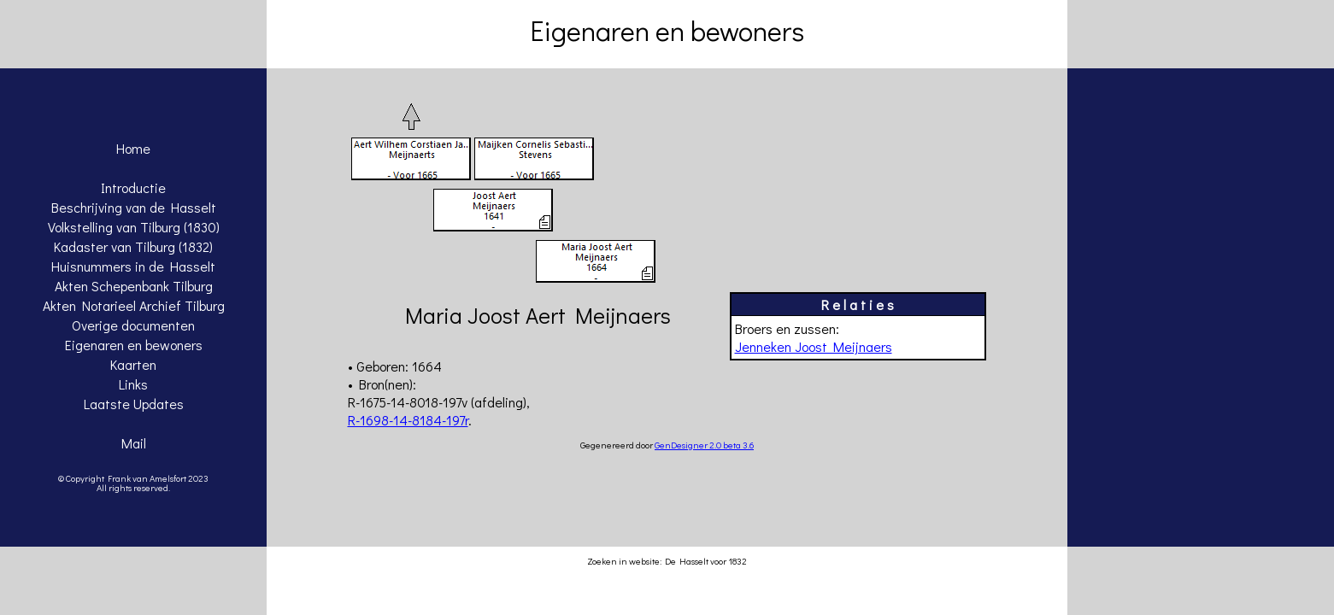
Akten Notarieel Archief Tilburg (134, 305)
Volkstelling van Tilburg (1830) (134, 227)
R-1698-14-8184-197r (408, 420)
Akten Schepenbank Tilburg (134, 286)
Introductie (133, 187)
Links (133, 384)
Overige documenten (133, 325)
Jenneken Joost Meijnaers (813, 346)
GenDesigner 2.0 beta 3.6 (704, 444)
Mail (133, 443)
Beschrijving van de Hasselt (133, 207)
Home (133, 148)
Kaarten (133, 364)
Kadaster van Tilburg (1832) (133, 246)
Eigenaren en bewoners (134, 345)
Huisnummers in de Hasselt (133, 266)
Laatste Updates (134, 404)
